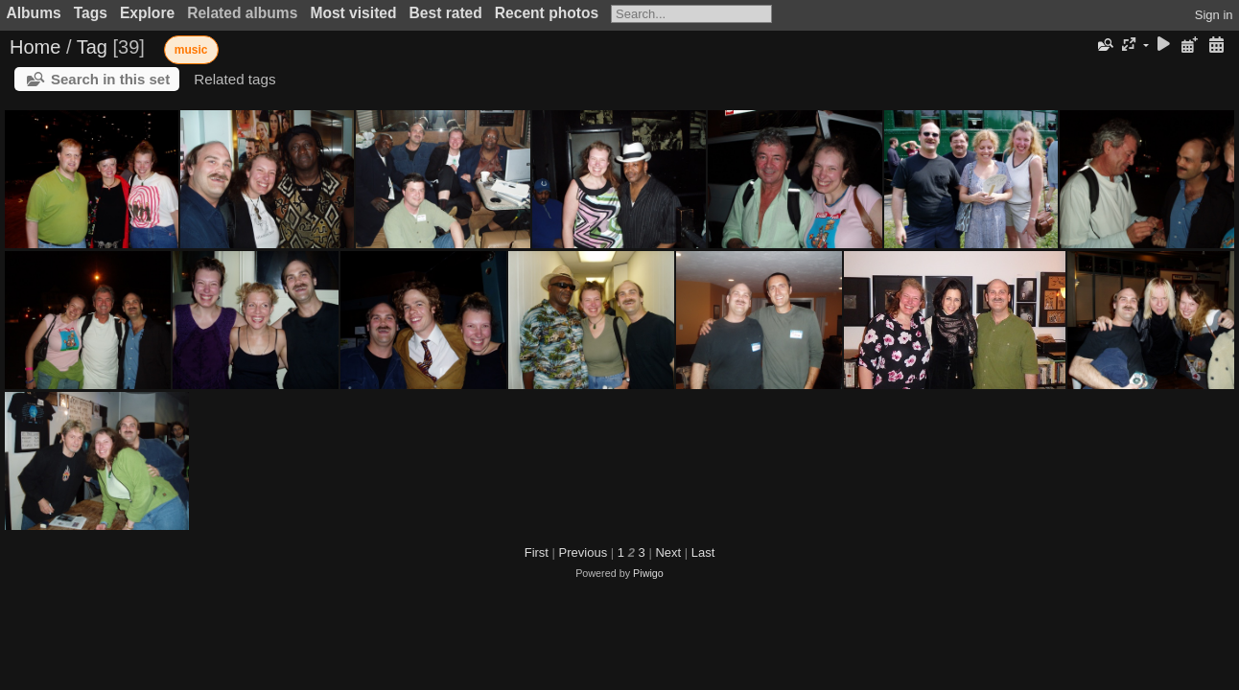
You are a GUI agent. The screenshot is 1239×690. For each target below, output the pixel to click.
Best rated (445, 13)
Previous (583, 552)
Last (703, 552)
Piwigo (648, 573)
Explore (147, 13)
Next (668, 552)
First (537, 552)
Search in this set (110, 79)
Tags (90, 13)
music (191, 50)
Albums (34, 13)
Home (35, 47)
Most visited (353, 13)
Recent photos (546, 13)
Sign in (1214, 15)
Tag (92, 47)
